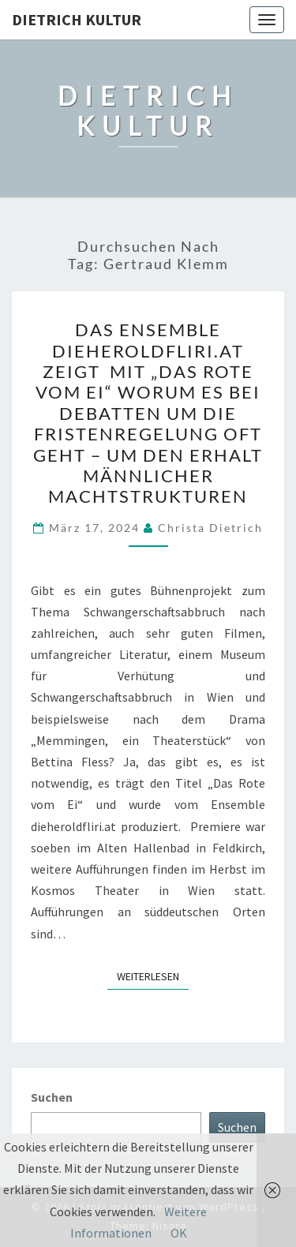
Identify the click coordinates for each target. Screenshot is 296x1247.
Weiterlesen (153, 975)
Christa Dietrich (210, 527)
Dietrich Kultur (76, 19)
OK (178, 1233)
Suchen (52, 1097)
